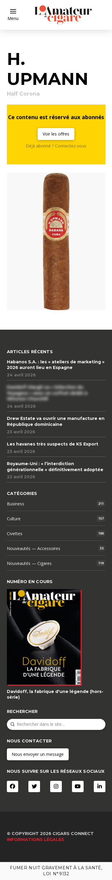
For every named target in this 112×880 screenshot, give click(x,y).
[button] (13, 15)
